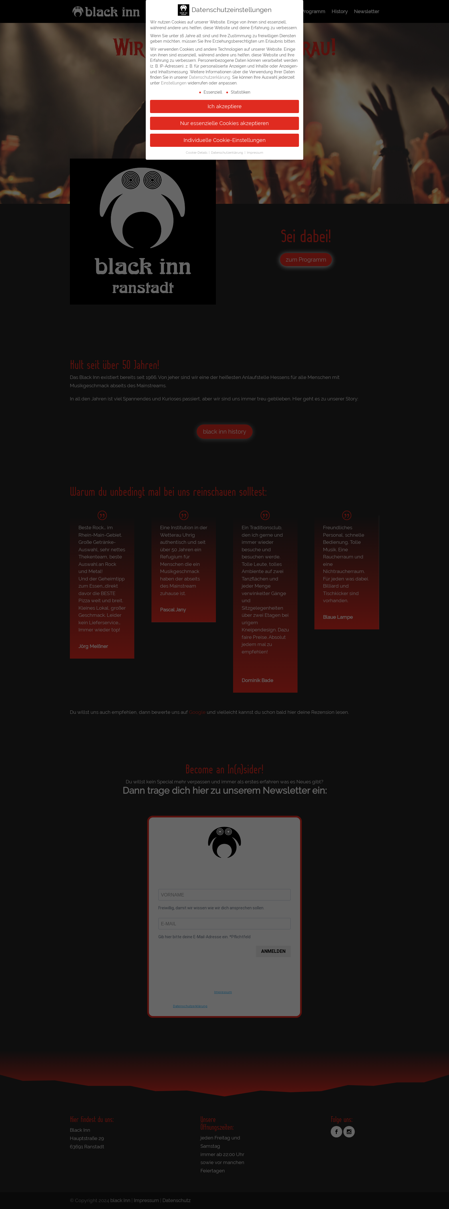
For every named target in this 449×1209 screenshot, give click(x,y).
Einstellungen (173, 82)
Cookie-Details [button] (197, 152)
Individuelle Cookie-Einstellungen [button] (225, 139)
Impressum (255, 152)
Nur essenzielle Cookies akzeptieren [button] (224, 122)
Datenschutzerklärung (209, 76)
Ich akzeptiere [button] (225, 105)
